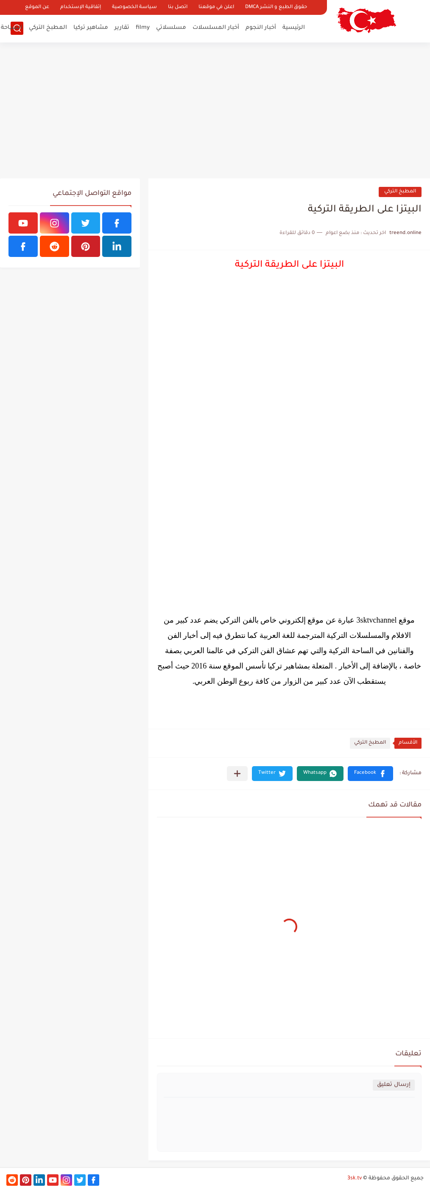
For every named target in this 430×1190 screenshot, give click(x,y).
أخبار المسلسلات (216, 28)
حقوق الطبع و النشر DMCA (276, 7)
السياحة (11, 28)
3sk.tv (354, 1179)
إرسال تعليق (393, 1085)
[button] (370, 773)
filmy (143, 28)
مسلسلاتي (171, 28)
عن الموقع (37, 7)
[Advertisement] (215, 110)
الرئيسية (293, 28)
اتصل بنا (177, 7)
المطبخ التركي (48, 28)
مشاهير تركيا (90, 28)
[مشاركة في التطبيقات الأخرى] (237, 773)
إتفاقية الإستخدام (80, 7)
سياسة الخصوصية (134, 7)
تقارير (121, 28)
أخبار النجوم (261, 28)
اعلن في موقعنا (216, 7)
